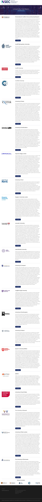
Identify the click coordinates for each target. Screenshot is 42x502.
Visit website (17, 40)
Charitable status (28, 500)
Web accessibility (16, 500)
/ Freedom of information (22, 500)
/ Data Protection (7, 500)
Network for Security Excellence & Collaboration (27, 1)
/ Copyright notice (11, 500)
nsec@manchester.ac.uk (5, 490)
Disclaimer (3, 500)
